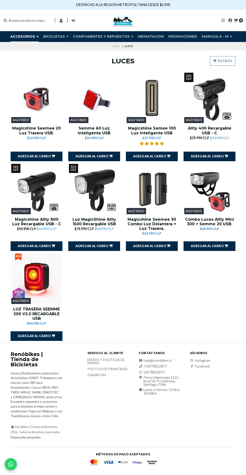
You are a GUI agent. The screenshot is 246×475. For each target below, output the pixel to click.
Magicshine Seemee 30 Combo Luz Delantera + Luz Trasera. (152, 224)
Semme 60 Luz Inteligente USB (94, 130)
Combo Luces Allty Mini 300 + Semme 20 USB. (209, 221)
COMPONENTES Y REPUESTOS (103, 36)
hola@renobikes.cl (155, 360)
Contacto (111, 47)
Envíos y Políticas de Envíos (106, 361)
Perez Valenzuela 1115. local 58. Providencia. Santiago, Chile (159, 381)
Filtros (222, 61)
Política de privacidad (107, 369)
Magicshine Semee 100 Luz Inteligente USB (152, 130)
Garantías (96, 375)
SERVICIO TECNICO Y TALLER (153, 47)
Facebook (200, 366)
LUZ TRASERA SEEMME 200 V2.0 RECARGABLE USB (36, 314)
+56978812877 (153, 366)
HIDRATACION (151, 36)
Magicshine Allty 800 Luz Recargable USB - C (36, 221)
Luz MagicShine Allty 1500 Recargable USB (94, 221)
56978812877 (152, 372)
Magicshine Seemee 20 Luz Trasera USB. (36, 130)
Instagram (200, 360)
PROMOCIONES (182, 36)
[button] (36, 156)
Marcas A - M (217, 36)
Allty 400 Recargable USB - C (209, 130)
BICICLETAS (55, 36)
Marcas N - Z (80, 47)
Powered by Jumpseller (26, 437)
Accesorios (24, 36)
